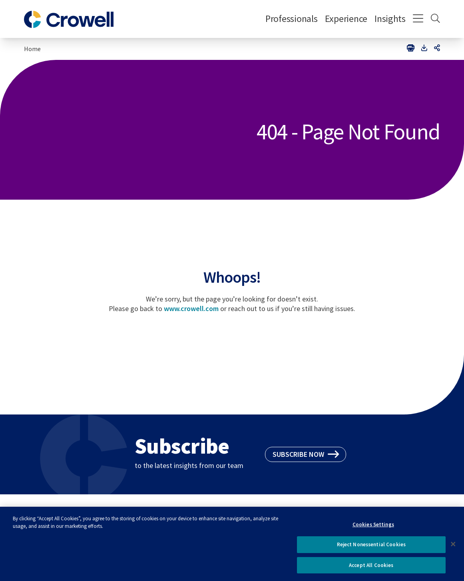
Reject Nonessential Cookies (371, 547)
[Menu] (418, 19)
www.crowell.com (191, 308)
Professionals (291, 18)
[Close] (453, 547)
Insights (390, 18)
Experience (346, 18)
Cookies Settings (373, 527)
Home (32, 49)
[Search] (435, 19)
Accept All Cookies (371, 568)
